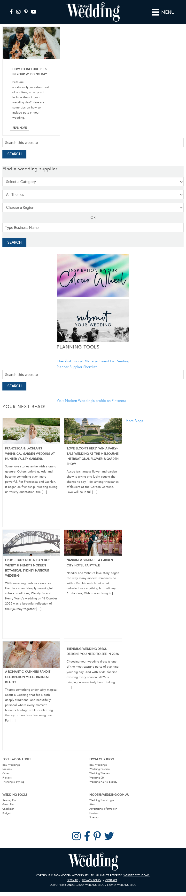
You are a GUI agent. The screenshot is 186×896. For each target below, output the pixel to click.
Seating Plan (9, 800)
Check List (8, 808)
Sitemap (94, 817)
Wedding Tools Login (101, 800)
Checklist (64, 361)
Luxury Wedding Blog (90, 885)
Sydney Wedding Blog (121, 885)
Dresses (7, 769)
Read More (20, 127)
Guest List (108, 361)
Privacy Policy (91, 880)
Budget (6, 813)
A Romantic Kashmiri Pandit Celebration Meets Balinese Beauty (27, 677)
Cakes (5, 773)
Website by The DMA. (137, 875)
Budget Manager (85, 361)
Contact (94, 813)
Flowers (7, 777)
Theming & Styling (13, 781)
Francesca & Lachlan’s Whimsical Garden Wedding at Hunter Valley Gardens (30, 454)
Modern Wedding (93, 862)
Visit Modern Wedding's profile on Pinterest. (92, 400)
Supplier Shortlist (83, 367)
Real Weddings (11, 764)
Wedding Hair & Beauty (103, 781)
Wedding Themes (99, 773)
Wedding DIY (96, 777)
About (92, 804)
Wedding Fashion (99, 769)
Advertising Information (103, 808)
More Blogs (134, 421)
